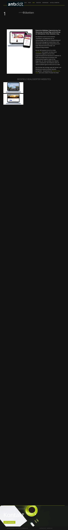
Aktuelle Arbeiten (54, 2)
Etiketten (38, 2)
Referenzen (45, 2)
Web (33, 2)
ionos (58, 71)
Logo (25, 2)
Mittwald (54, 71)
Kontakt (22, 5)
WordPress (38, 52)
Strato (37, 72)
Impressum (49, 528)
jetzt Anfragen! (9, 522)
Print (29, 2)
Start (21, 2)
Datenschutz (42, 528)
